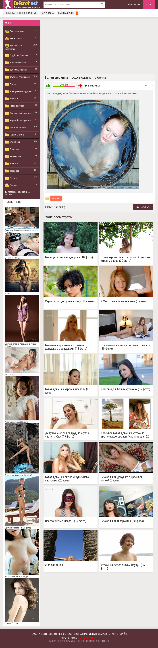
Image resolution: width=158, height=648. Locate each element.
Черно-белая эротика (18, 120)
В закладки (92, 85)
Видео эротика (14, 31)
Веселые (11, 164)
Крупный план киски (17, 77)
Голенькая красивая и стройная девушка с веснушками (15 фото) (66, 347)
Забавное (12, 171)
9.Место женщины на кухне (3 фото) (124, 301)
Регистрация (133, 4)
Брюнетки (12, 149)
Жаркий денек (54, 565)
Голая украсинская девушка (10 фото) (69, 257)
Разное (11, 178)
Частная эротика (15, 128)
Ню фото (11, 99)
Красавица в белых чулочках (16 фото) (125, 389)
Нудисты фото (14, 135)
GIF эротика (13, 39)
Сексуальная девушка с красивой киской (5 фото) (122, 478)
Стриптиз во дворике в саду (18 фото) (69, 301)
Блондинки (12, 142)
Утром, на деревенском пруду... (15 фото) (123, 566)
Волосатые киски (16, 70)
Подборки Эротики (16, 55)
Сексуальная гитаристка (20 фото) (122, 521)
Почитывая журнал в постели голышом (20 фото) (125, 347)
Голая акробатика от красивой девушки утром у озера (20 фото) (126, 259)
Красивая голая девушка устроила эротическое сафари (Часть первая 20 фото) (125, 434)
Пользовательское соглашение (20, 13)
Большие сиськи (15, 63)
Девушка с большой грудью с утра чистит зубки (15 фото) (67, 434)
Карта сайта (47, 13)
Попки (10, 84)
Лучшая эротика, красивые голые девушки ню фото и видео (79, 641)
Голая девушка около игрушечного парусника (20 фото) (67, 478)
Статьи (11, 185)
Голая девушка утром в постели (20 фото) (67, 390)
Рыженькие (13, 157)
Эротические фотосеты (13, 47)
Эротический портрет (18, 113)
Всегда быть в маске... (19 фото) (65, 521)
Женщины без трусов (18, 92)
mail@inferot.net (87, 638)
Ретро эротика (14, 106)
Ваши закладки (68, 13)
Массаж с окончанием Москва (17, 193)
